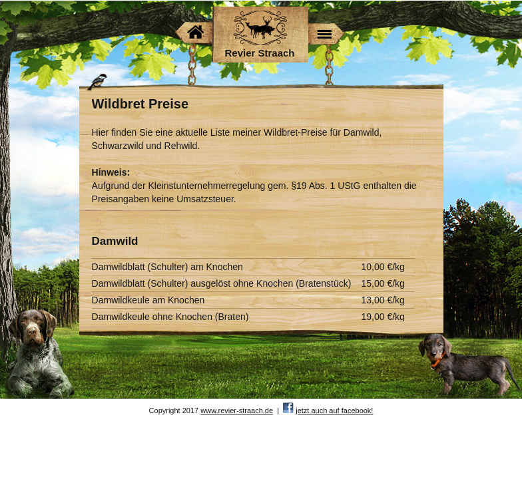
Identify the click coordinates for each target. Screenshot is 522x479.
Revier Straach (259, 53)
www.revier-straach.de (236, 410)
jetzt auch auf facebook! (334, 410)
